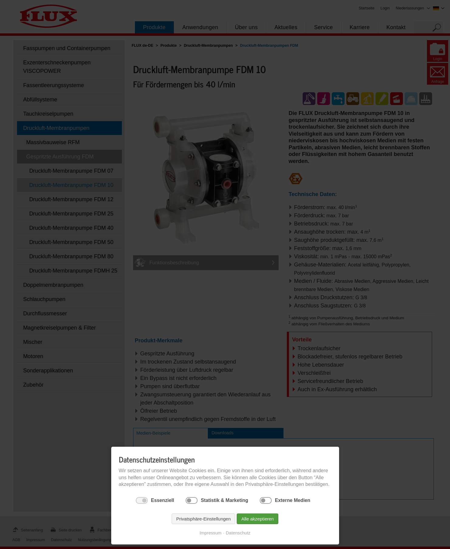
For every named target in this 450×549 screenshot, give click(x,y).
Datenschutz (238, 532)
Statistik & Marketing (224, 500)
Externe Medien (292, 500)
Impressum (211, 532)
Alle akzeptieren (257, 518)
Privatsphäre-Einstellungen (203, 518)
